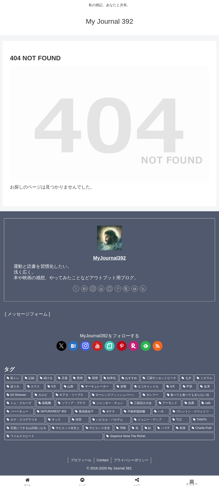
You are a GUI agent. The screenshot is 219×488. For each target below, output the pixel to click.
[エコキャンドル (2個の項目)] (148, 386)
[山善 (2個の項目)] (70, 386)
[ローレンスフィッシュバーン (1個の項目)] (114, 395)
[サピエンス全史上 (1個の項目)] (66, 428)
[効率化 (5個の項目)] (109, 378)
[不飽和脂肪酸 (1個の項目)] (136, 411)
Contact (103, 460)
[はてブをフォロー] (84, 288)
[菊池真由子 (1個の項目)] (86, 411)
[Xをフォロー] (76, 288)
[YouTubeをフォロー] (101, 288)
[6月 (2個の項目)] (171, 386)
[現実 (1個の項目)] (79, 420)
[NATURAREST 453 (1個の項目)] (53, 411)
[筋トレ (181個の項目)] (13, 378)
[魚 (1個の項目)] (135, 428)
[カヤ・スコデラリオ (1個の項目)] (24, 420)
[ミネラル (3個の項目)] (204, 378)
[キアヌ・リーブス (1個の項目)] (71, 395)
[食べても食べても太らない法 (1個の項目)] (190, 395)
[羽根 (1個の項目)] (121, 428)
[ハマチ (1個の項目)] (164, 428)
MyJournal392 (109, 258)
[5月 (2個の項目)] (52, 386)
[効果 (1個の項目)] (190, 403)
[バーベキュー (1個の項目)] (19, 411)
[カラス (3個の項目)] (35, 386)
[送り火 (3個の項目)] (14, 386)
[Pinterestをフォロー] (118, 288)
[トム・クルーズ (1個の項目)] (19, 403)
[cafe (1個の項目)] (207, 403)
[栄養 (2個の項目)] (122, 386)
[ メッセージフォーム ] (27, 314)
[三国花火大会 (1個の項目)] (142, 403)
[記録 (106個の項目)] (30, 378)
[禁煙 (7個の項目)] (78, 378)
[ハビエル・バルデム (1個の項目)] (110, 420)
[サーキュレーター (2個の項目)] (96, 386)
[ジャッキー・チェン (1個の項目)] (108, 403)
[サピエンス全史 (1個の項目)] (98, 428)
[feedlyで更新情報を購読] (134, 288)
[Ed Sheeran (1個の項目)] (17, 395)
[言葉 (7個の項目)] (63, 378)
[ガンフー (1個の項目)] (152, 395)
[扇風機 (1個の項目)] (45, 403)
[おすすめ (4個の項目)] (129, 378)
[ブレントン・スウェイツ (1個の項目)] (192, 411)
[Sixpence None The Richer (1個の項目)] (159, 436)
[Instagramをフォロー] (93, 288)
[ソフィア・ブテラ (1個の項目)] (72, 403)
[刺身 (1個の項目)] (181, 428)
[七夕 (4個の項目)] (186, 378)
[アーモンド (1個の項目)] (169, 403)
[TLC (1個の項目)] (180, 420)
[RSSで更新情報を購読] (143, 288)
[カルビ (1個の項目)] (42, 395)
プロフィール (81, 460)
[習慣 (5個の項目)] (93, 378)
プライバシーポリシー (131, 460)
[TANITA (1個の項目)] (203, 420)
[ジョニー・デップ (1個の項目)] (150, 420)
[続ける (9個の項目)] (46, 378)
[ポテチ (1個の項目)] (110, 411)
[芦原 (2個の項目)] (189, 386)
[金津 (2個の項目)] (206, 386)
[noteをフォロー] (109, 288)
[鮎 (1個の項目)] (148, 428)
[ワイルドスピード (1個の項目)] (53, 436)
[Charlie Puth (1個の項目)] (202, 428)
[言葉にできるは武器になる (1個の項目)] (26, 428)
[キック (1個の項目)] (57, 420)
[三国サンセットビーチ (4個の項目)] (159, 378)
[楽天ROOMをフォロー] (126, 288)
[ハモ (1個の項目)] (160, 411)
